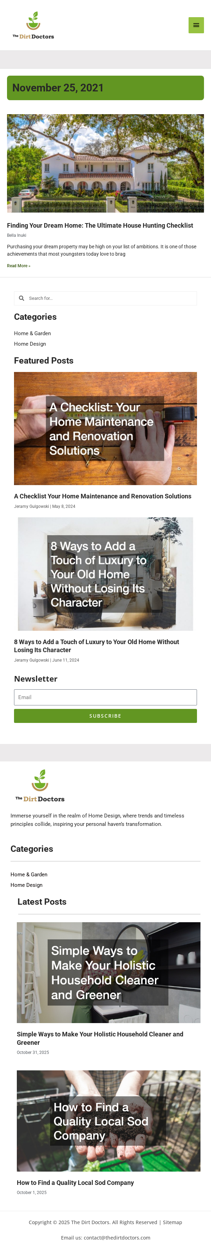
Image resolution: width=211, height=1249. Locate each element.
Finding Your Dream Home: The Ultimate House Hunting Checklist (100, 225)
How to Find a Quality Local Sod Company (75, 1182)
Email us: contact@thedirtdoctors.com (105, 1237)
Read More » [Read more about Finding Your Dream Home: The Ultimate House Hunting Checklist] (18, 265)
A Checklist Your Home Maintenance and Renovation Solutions (102, 496)
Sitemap (172, 1222)
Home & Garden (32, 333)
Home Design (30, 344)
